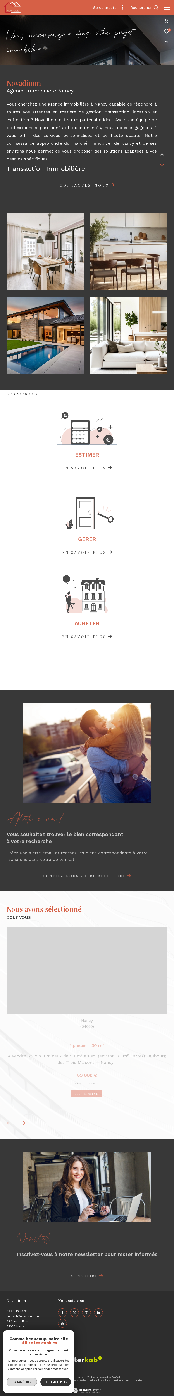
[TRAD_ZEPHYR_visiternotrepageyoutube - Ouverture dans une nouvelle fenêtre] (62, 1323)
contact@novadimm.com (24, 1316)
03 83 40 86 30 (17, 1311)
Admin (94, 1380)
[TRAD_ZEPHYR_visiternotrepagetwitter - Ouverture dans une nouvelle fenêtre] (74, 1312)
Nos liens (106, 1380)
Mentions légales (77, 1380)
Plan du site (58, 1380)
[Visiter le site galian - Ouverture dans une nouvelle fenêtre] (55, 1360)
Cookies (138, 1380)
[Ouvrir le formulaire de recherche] (144, 7)
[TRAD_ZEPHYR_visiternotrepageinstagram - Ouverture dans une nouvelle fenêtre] (86, 1312)
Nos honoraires (41, 1380)
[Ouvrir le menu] (167, 7)
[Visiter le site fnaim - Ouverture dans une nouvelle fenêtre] (14, 1361)
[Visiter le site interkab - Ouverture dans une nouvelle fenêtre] (85, 1359)
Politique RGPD (122, 1380)
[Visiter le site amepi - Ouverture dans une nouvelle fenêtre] (34, 1359)
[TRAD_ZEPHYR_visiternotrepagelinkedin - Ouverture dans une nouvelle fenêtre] (98, 1312)
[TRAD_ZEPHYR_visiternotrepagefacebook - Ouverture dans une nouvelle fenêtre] (62, 1312)
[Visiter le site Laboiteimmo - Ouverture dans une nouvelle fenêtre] (87, 1388)
